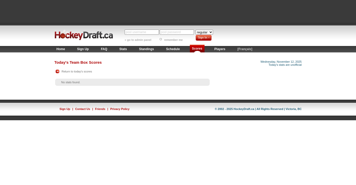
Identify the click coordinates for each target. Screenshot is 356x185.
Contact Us (82, 108)
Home (60, 49)
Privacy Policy (120, 108)
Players (219, 49)
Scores (197, 48)
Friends (100, 108)
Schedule (173, 49)
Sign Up (83, 49)
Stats (123, 49)
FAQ (104, 49)
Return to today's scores (77, 71)
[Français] (245, 49)
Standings (146, 49)
